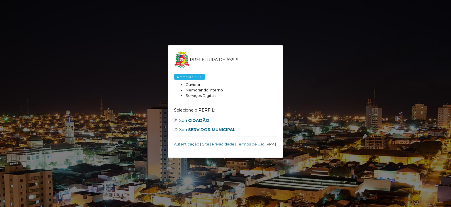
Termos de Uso (251, 144)
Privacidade (223, 144)
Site (205, 144)
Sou (194, 120)
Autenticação (186, 144)
